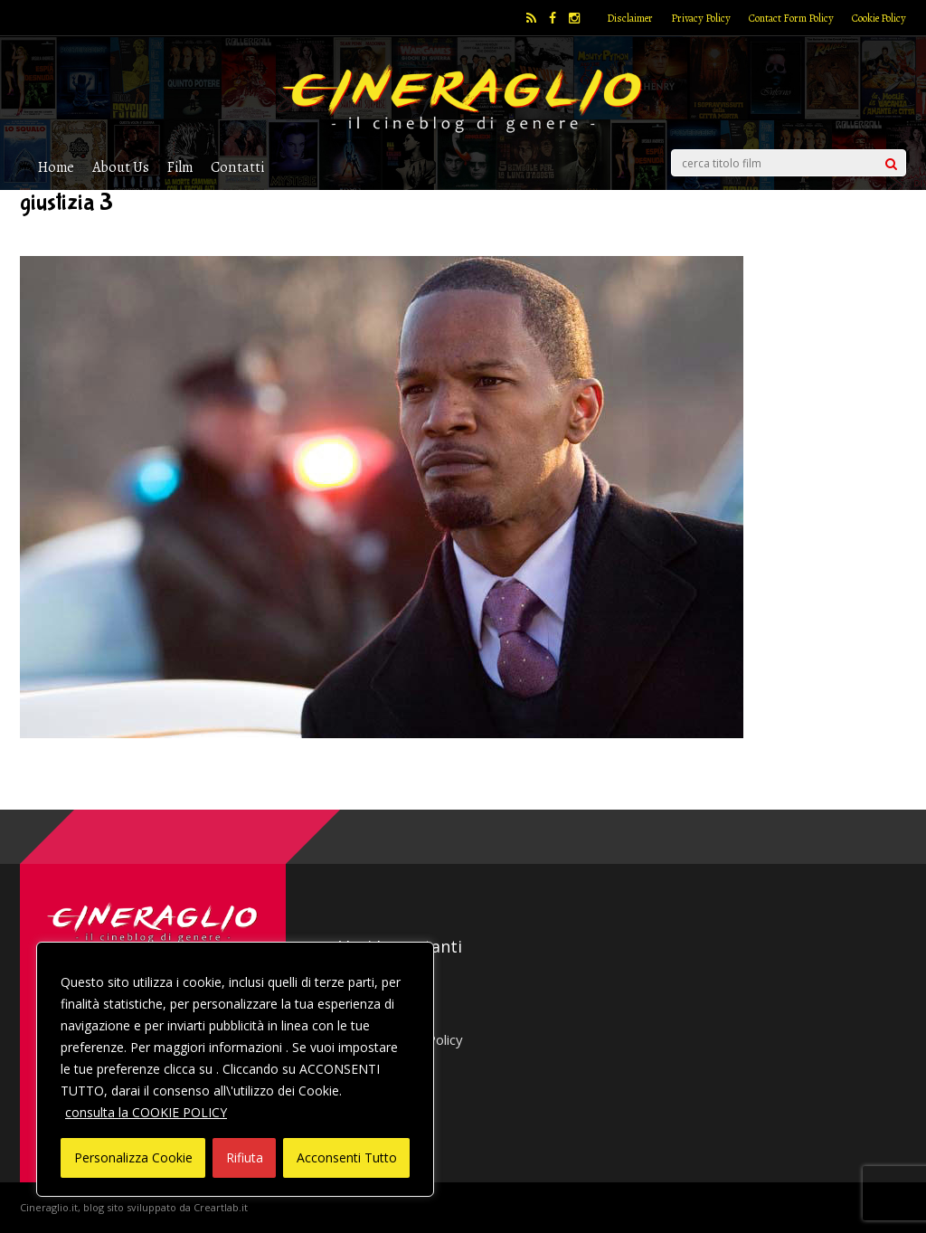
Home (56, 167)
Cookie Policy (879, 18)
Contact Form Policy (791, 18)
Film (180, 167)
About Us (120, 167)
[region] (235, 1069)
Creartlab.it (221, 1207)
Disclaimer (630, 18)
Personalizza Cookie (133, 1157)
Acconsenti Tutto (347, 1157)
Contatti (237, 167)
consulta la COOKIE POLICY (146, 1112)
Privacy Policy (701, 18)
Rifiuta (244, 1157)
